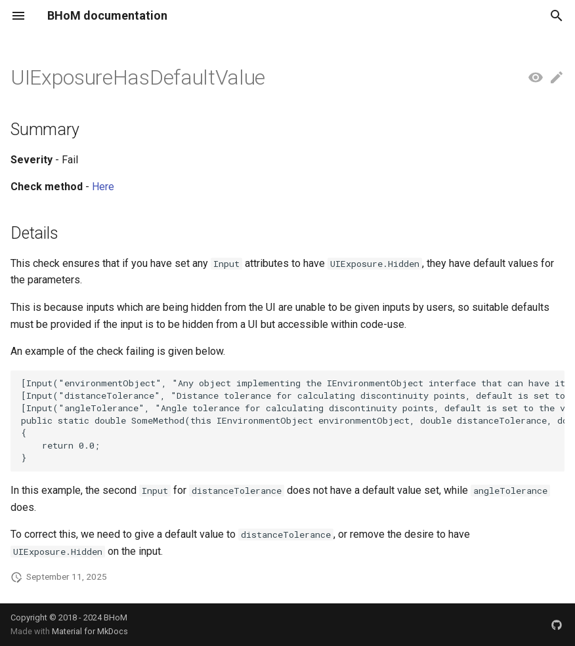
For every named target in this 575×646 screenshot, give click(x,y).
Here (103, 186)
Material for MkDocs (90, 631)
